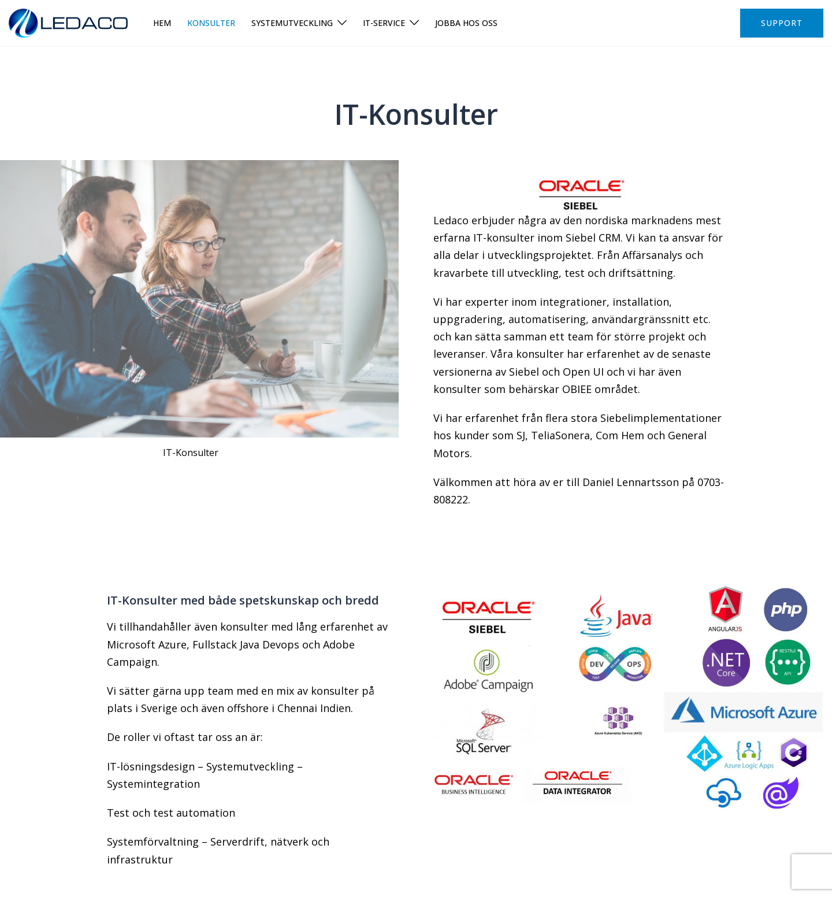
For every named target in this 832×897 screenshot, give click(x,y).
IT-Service (384, 22)
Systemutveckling (292, 22)
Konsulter (211, 22)
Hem (162, 22)
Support (782, 22)
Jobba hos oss (466, 22)
